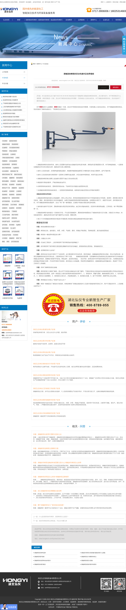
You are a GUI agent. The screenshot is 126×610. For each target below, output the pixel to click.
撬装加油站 (21, 181)
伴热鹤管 (13, 181)
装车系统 (4, 184)
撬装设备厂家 (14, 171)
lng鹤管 (18, 225)
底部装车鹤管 (13, 141)
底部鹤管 (18, 194)
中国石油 (68, 607)
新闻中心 (94, 20)
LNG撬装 (4, 178)
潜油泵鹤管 (15, 144)
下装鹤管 (14, 211)
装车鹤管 (18, 208)
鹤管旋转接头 (6, 211)
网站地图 (122, 2)
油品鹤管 (21, 188)
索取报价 (116, 87)
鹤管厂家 (18, 238)
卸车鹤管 (11, 225)
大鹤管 (17, 157)
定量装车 (4, 208)
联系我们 (119, 20)
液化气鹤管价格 (6, 167)
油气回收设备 (15, 241)
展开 (124, 45)
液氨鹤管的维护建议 (40, 564)
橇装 (3, 241)
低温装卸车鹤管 (56, 20)
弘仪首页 (6, 20)
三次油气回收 (6, 214)
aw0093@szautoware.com (14, 332)
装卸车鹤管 (5, 228)
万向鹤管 (4, 141)
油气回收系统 (6, 201)
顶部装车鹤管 (15, 198)
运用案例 (81, 20)
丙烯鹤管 (4, 161)
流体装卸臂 (5, 154)
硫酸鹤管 (11, 178)
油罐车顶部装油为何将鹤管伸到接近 (14, 120)
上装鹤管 (108, 2)
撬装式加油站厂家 (7, 174)
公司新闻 (5, 72)
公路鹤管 (13, 154)
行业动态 (5, 78)
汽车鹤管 (15, 235)
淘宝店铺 (115, 2)
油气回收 (4, 225)
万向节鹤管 (13, 204)
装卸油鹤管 (19, 178)
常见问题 (5, 83)
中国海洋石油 (60, 607)
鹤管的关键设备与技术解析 (11, 117)
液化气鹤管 (15, 214)
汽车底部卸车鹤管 (14, 147)
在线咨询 (103, 87)
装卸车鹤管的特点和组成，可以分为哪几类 (53, 521)
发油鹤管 (4, 191)
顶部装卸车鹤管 (31, 20)
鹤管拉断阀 (5, 181)
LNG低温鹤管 (13, 161)
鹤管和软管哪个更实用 (10, 96)
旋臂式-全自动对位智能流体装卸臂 (7, 284)
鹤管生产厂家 (6, 188)
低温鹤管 (11, 208)
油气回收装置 (15, 231)
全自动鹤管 (5, 171)
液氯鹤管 (14, 188)
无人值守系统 (15, 201)
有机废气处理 (6, 221)
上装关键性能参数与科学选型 (12, 106)
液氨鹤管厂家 (6, 198)
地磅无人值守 (6, 218)
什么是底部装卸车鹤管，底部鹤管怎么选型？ (53, 516)
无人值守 (13, 228)
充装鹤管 (11, 191)
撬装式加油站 (18, 174)
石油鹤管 (4, 147)
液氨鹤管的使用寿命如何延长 (42, 560)
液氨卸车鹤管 (6, 144)
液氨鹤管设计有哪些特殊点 (88, 556)
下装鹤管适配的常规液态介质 (12, 103)
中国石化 (75, 607)
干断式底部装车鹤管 (8, 157)
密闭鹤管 (14, 164)
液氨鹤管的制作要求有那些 (88, 564)
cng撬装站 (16, 167)
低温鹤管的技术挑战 (9, 113)
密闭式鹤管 (5, 204)
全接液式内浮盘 (7, 298)
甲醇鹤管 (4, 151)
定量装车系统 (6, 231)
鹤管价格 (14, 218)
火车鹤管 (4, 238)
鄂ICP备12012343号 (84, 599)
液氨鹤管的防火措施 (87, 560)
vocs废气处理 (15, 221)
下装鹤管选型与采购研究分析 (12, 127)
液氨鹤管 (11, 238)
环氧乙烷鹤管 (13, 151)
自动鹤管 (69, 20)
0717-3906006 (53, 87)
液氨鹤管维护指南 (39, 556)
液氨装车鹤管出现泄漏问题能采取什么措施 (93, 552)
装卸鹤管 (4, 194)
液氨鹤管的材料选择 (40, 552)
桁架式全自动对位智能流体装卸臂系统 (19, 284)
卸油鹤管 (18, 184)
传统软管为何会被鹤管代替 (11, 123)
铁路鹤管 (11, 194)
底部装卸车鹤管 (43, 20)
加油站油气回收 (6, 235)
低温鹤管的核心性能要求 (10, 100)
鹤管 (52, 2)
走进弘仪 (106, 20)
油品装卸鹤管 (6, 164)
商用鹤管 (21, 204)
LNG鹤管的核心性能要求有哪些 (12, 110)
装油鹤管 (11, 184)
